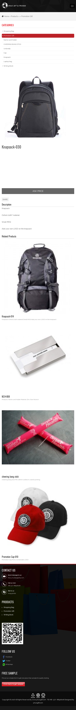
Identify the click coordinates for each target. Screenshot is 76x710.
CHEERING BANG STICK (12, 44)
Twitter (6, 661)
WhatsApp (9, 664)
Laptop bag (8, 61)
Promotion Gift (27, 16)
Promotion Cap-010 (10, 557)
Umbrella (7, 49)
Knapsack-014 (8, 316)
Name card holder (10, 40)
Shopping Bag (9, 31)
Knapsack (7, 57)
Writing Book (8, 66)
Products (14, 16)
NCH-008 (6, 396)
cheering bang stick (10, 476)
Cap (5, 53)
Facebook (7, 657)
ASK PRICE (38, 191)
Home (6, 16)
